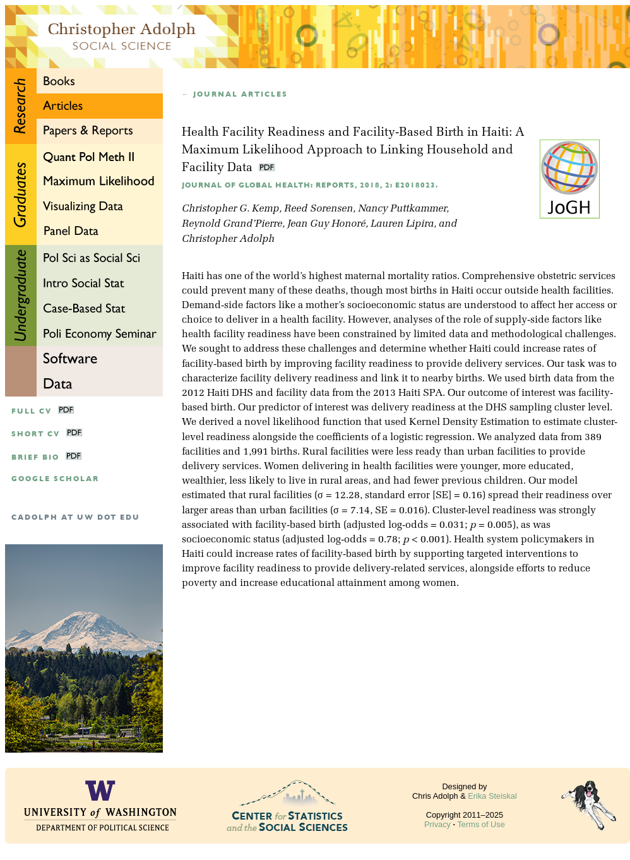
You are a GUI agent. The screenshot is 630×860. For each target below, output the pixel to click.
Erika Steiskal (492, 796)
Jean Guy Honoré (326, 224)
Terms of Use (480, 824)
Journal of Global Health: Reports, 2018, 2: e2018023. (310, 185)
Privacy (437, 824)
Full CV (31, 411)
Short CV (35, 434)
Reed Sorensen (318, 209)
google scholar (55, 479)
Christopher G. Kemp (230, 209)
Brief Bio (35, 457)
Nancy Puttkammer (402, 209)
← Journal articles (235, 94)
